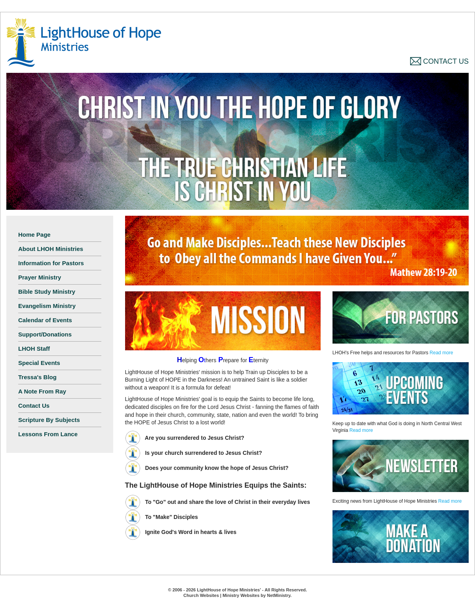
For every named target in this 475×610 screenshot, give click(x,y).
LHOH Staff (34, 348)
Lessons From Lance (48, 434)
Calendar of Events (45, 320)
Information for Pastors (51, 263)
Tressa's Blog (37, 377)
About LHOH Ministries (50, 248)
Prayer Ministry (39, 277)
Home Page (34, 234)
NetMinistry (278, 595)
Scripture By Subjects (49, 419)
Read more (441, 352)
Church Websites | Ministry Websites (221, 595)
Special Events (39, 362)
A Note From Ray (42, 391)
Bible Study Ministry (46, 291)
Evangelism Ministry (47, 305)
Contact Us (439, 61)
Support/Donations (45, 334)
